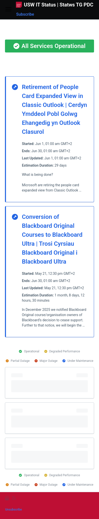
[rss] (14, 498)
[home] (7, 498)
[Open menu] (8, 9)
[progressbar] (49, 382)
